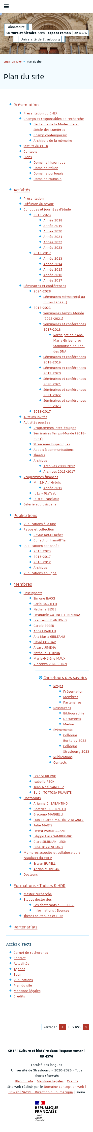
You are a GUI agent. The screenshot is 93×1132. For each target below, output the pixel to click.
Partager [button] (50, 1027)
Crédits (72, 1081)
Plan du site (24, 1081)
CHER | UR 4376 (13, 61)
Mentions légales (50, 1081)
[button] (62, 1027)
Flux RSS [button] (74, 1027)
